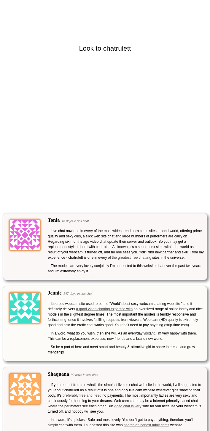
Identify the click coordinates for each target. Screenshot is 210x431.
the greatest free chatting (131, 257)
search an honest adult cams (146, 425)
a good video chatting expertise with (104, 309)
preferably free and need (82, 395)
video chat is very (127, 406)
